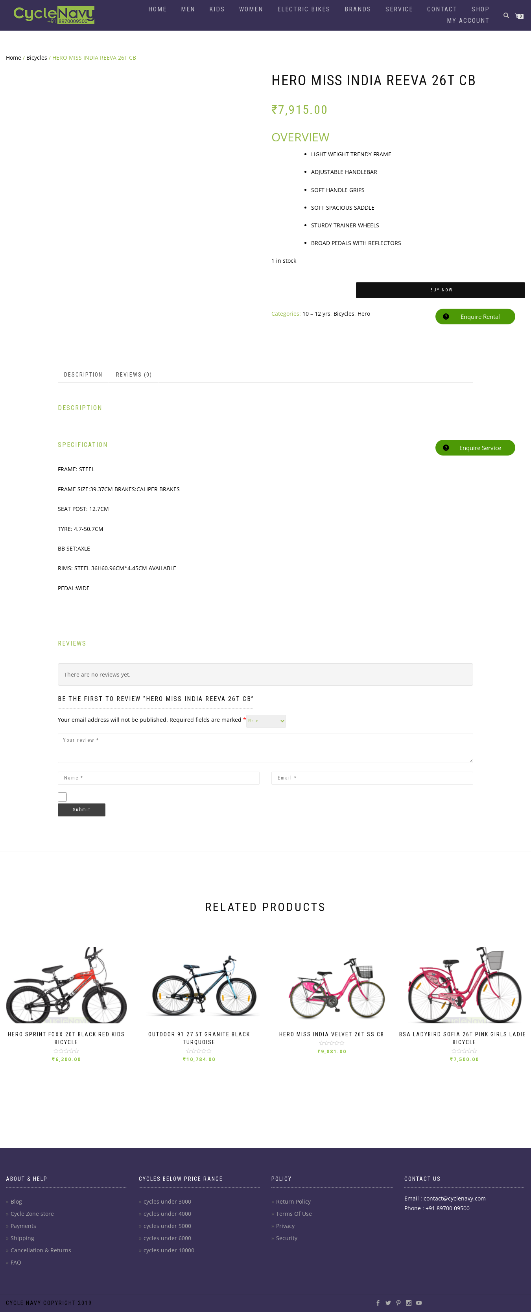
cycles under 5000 (167, 1226)
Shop (481, 9)
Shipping (22, 1238)
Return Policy (293, 1201)
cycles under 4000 (167, 1213)
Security (286, 1238)
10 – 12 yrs (316, 313)
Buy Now (441, 290)
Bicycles (36, 57)
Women (251, 9)
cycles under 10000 (169, 1250)
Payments (23, 1226)
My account (468, 20)
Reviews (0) (134, 363)
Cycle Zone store (32, 1213)
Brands (358, 9)
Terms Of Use (294, 1213)
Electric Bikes (303, 9)
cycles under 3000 (167, 1201)
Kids (217, 9)
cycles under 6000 (167, 1238)
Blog (16, 1201)
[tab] (84, 363)
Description (83, 363)
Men (188, 9)
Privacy (285, 1226)
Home (157, 9)
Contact (442, 9)
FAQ (16, 1262)
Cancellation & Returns (41, 1250)
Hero (364, 313)
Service (399, 9)
